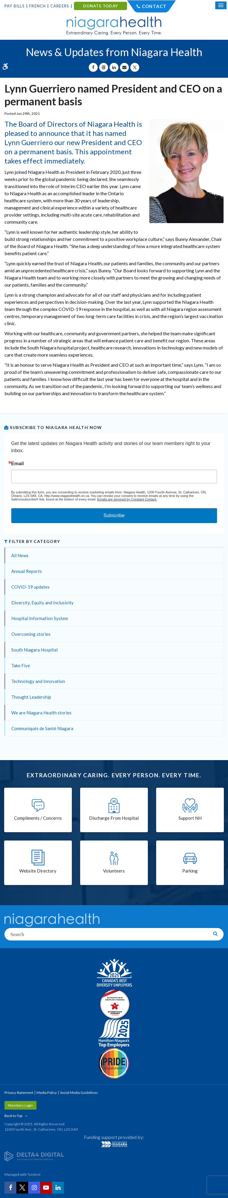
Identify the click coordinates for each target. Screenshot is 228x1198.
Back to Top (13, 1115)
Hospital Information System (39, 618)
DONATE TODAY (100, 6)
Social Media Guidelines (79, 1092)
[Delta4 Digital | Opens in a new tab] (34, 1156)
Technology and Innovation (38, 681)
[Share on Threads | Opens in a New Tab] (103, 67)
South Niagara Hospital (34, 649)
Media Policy (47, 1092)
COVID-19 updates (30, 587)
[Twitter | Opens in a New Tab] (22, 1188)
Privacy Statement (18, 1092)
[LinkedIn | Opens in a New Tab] (58, 1188)
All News (19, 555)
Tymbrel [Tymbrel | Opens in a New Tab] (33, 1174)
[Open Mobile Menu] (221, 5)
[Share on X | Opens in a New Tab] (134, 67)
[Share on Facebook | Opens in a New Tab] (93, 67)
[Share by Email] (124, 67)
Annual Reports (26, 571)
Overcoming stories (30, 634)
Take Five (20, 665)
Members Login (20, 1105)
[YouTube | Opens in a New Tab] (46, 1188)
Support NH (190, 818)
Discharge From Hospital (114, 818)
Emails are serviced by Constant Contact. (127, 499)
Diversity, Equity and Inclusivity (42, 602)
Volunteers (114, 870)
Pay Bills (14, 6)
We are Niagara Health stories (41, 712)
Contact (154, 6)
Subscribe (113, 515)
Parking (190, 870)
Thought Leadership (31, 697)
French (37, 6)
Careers (59, 6)
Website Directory (37, 870)
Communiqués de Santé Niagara (42, 728)
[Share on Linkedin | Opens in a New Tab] (114, 67)
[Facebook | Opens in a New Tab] (10, 1188)
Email (17, 463)
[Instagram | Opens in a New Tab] (34, 1188)
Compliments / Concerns (38, 818)
